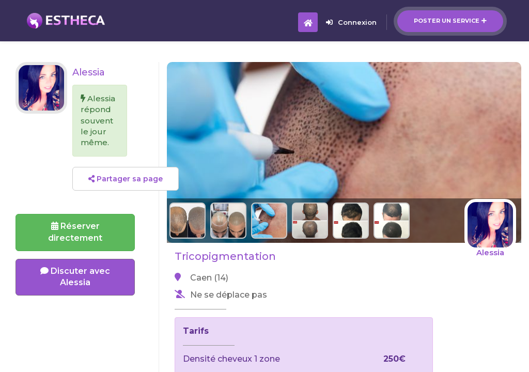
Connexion (351, 22)
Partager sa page (125, 178)
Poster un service (450, 20)
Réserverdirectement (75, 232)
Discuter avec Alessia (75, 277)
